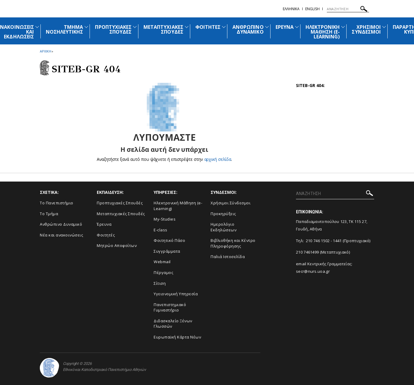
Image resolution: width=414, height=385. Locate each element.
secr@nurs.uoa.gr (313, 271)
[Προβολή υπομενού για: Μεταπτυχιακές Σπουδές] (186, 27)
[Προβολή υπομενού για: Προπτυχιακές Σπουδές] (135, 27)
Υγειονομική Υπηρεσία (176, 293)
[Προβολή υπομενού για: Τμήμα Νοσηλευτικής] (86, 27)
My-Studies (165, 219)
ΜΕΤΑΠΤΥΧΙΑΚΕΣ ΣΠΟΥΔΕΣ (163, 29)
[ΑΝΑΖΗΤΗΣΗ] (348, 9)
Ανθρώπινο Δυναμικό (61, 224)
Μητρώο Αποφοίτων (117, 245)
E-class (160, 230)
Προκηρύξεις (223, 213)
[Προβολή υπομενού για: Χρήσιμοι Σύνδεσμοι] (384, 27)
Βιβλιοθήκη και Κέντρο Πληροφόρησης (233, 243)
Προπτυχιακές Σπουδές (120, 203)
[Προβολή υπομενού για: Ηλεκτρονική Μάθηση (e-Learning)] (343, 27)
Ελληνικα (291, 8)
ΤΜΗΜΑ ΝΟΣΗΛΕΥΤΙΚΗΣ (64, 29)
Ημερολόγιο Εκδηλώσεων (223, 227)
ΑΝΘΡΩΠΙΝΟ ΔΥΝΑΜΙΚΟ (247, 29)
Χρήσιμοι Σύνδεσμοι (230, 203)
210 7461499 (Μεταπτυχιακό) (323, 252)
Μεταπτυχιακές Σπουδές (121, 213)
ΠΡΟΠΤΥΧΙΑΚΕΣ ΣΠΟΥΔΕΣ (113, 29)
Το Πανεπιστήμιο (56, 203)
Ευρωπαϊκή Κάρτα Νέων (177, 337)
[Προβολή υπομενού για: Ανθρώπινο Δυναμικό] (267, 27)
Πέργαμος (163, 272)
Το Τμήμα (49, 213)
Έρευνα (104, 224)
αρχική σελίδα (217, 159)
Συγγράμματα (167, 251)
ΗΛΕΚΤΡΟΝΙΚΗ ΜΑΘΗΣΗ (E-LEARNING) (323, 32)
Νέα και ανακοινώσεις (61, 235)
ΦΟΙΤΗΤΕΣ (207, 27)
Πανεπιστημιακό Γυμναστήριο (170, 307)
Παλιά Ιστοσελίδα (228, 256)
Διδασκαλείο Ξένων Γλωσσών (173, 323)
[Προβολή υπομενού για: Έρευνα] (297, 27)
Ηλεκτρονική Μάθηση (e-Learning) (178, 205)
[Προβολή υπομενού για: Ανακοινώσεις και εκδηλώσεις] (37, 27)
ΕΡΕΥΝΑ (285, 27)
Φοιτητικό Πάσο (169, 240)
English (312, 8)
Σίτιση (160, 283)
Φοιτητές (106, 235)
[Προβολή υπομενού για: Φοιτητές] (223, 27)
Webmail (162, 261)
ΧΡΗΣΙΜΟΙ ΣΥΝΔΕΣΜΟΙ (366, 29)
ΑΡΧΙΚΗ (45, 51)
